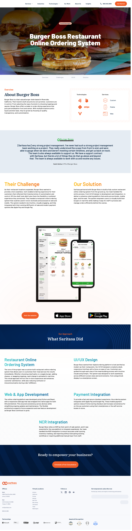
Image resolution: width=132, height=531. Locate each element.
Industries (40, 4)
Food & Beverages (65, 23)
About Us (78, 4)
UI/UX (73, 77)
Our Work (67, 4)
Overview (45, 77)
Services (29, 4)
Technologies (54, 4)
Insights (88, 4)
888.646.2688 (107, 4)
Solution (85, 77)
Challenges (60, 77)
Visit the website (30, 315)
